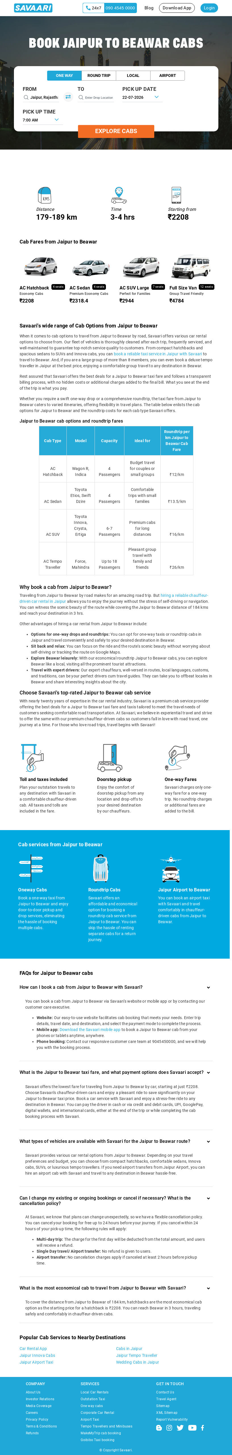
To (81, 89)
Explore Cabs (116, 131)
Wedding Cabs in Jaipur (137, 1362)
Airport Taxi (90, 1420)
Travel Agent (166, 1399)
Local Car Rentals (94, 1392)
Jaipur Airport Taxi (36, 1362)
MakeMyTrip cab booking (101, 1433)
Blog (149, 8)
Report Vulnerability (172, 1420)
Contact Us (165, 1392)
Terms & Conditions (41, 1426)
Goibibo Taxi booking (97, 1440)
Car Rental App (33, 1348)
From (30, 89)
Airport (167, 75)
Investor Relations (40, 1399)
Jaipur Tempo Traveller (137, 1355)
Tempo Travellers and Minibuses (106, 1426)
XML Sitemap (166, 1413)
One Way (64, 75)
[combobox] (43, 119)
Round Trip (98, 75)
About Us (33, 1392)
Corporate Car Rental (97, 1413)
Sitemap (163, 1406)
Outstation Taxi (93, 1399)
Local (133, 75)
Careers (32, 1413)
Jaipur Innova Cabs (37, 1355)
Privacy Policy (37, 1420)
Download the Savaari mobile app (90, 1029)
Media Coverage (39, 1406)
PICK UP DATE (139, 89)
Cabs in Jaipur (129, 1348)
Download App (177, 8)
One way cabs (92, 1406)
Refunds (32, 1433)
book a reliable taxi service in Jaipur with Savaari (158, 354)
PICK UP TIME (39, 112)
